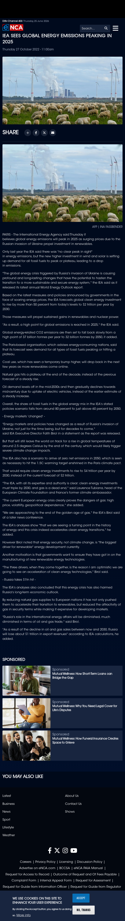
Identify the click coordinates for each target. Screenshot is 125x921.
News (6, 811)
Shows (70, 811)
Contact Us (73, 804)
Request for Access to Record (27, 874)
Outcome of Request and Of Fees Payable (85, 874)
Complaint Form (24, 880)
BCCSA (64, 868)
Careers (25, 862)
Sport (6, 819)
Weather (8, 835)
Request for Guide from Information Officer (35, 886)
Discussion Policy (89, 862)
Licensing (66, 862)
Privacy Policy (45, 862)
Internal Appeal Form (56, 880)
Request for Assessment (93, 880)
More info (24, 915)
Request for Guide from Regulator (96, 886)
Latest (6, 796)
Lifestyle (8, 827)
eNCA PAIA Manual (88, 868)
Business (8, 804)
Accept (81, 898)
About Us (72, 796)
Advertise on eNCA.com (37, 868)
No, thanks (83, 910)
